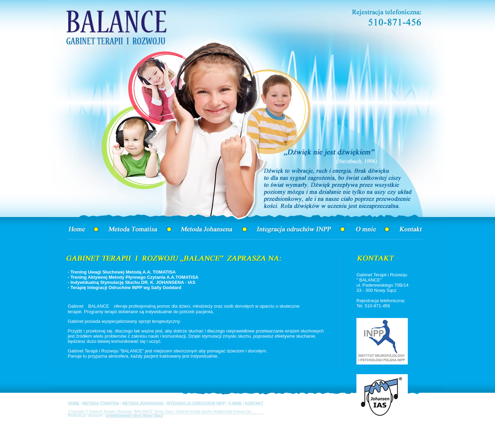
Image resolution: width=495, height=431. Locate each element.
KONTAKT (254, 403)
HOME (74, 403)
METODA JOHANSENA (142, 403)
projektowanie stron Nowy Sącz (134, 415)
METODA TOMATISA (100, 403)
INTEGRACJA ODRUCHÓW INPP (195, 403)
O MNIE (235, 403)
